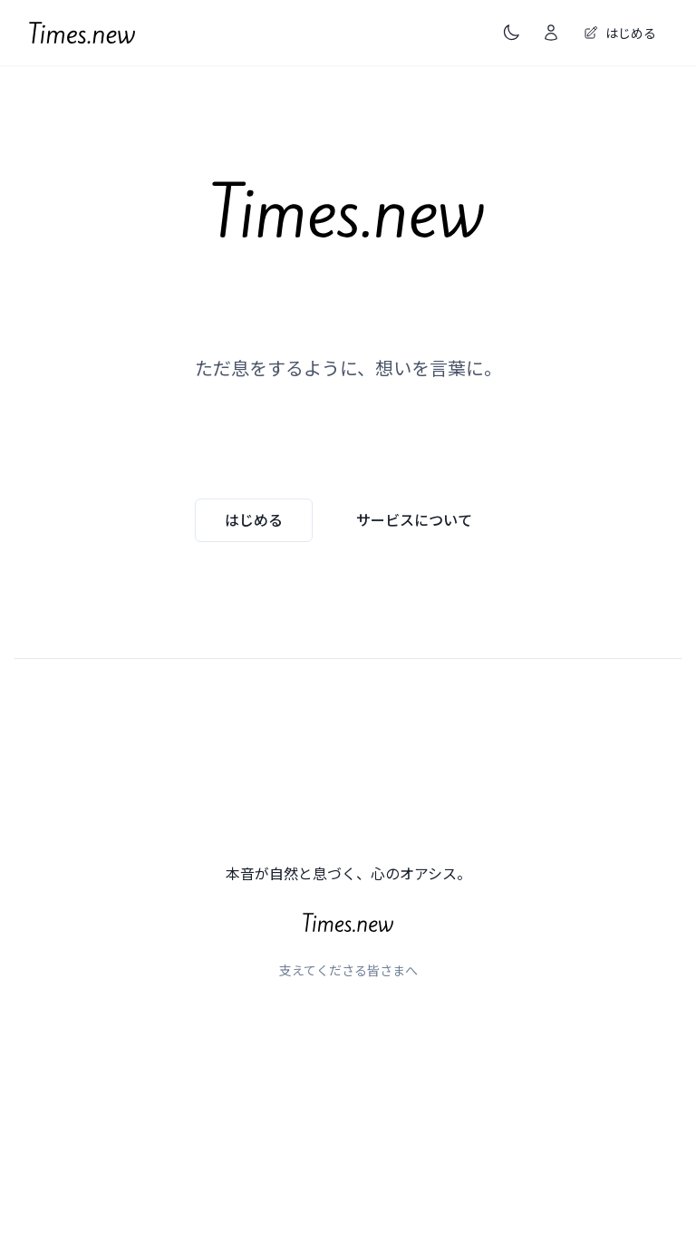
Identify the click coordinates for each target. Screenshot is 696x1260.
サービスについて (414, 519)
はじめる (254, 519)
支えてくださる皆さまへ (348, 970)
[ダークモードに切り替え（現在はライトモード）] (511, 33)
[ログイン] (551, 33)
